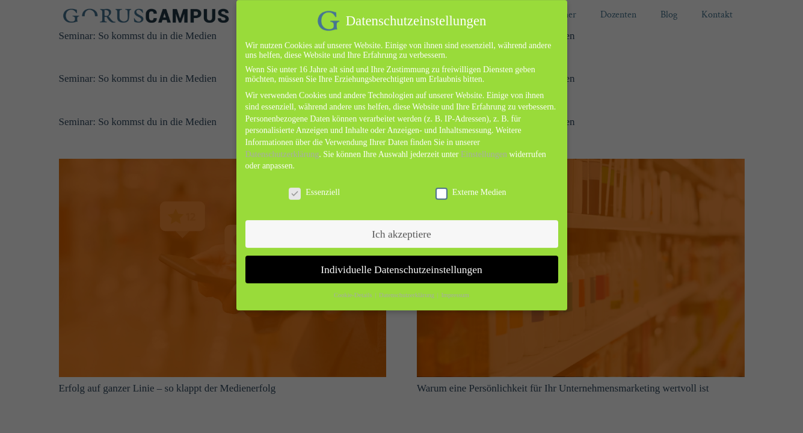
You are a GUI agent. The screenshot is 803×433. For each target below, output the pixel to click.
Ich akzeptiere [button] (401, 226)
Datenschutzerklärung (282, 146)
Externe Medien (470, 184)
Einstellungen (484, 146)
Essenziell (314, 184)
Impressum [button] (455, 287)
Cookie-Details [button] (354, 287)
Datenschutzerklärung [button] (407, 287)
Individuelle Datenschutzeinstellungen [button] (401, 262)
